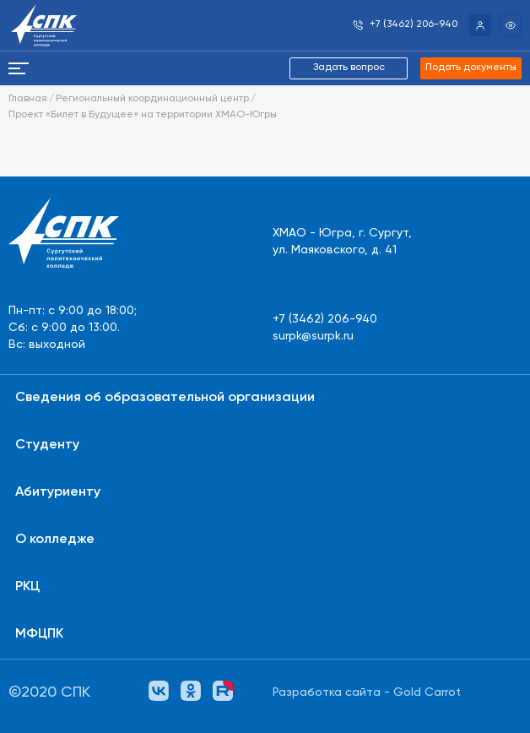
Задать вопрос (349, 67)
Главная (27, 99)
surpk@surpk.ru (313, 336)
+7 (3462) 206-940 (325, 319)
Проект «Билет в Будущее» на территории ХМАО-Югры (142, 115)
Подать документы (470, 67)
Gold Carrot (427, 692)
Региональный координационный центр (152, 99)
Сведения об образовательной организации (165, 398)
